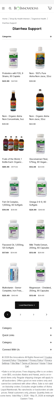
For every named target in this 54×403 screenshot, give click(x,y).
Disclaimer (23, 360)
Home (4, 19)
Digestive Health (39, 19)
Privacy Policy (36, 360)
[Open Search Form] (10, 8)
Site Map (15, 363)
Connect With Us (27, 349)
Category (27, 328)
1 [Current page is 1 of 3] (7, 314)
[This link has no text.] (26, 8)
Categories (27, 37)
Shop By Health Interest (20, 19)
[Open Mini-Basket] (50, 8)
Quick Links (27, 335)
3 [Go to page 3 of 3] (33, 314)
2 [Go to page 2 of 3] (20, 314)
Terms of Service (30, 363)
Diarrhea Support (9, 23)
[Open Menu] (3, 8)
